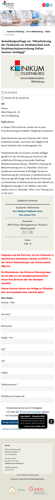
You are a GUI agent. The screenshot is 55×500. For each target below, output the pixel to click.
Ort (3, 361)
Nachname (6, 326)
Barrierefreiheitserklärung (36, 479)
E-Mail (4, 373)
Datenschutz (23, 479)
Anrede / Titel (7, 302)
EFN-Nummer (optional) (12, 396)
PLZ (3, 349)
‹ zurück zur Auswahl (11, 429)
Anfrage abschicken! (11, 422)
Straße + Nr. (7, 338)
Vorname (6, 314)
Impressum (14, 479)
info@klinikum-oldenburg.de (14, 463)
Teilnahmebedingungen (30, 412)
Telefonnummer (9, 384)
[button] (47, 5)
